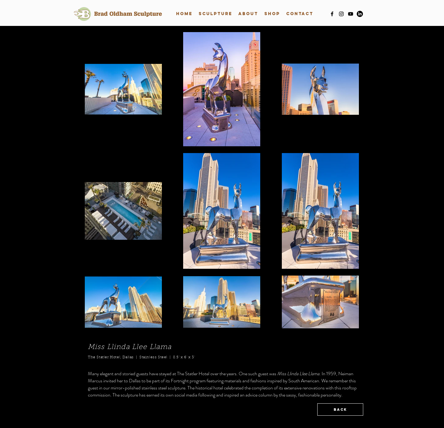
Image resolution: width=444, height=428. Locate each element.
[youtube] (350, 14)
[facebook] (332, 14)
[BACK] (340, 409)
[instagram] (341, 14)
